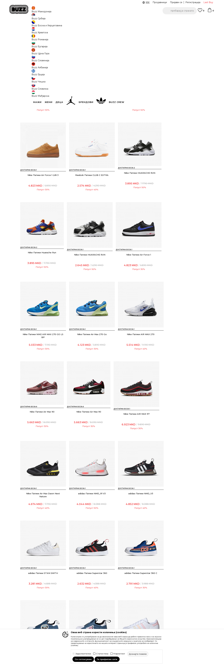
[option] (112, 20)
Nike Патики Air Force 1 (88, 116)
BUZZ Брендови (134, 600)
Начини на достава (66, 603)
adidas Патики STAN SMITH (135, 426)
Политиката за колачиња (104, 620)
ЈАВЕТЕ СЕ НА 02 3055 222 (72, 20)
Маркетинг (119, 654)
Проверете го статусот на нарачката (34, 601)
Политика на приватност (104, 608)
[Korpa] (210, 11)
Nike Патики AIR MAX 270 (182, 271)
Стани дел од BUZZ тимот (140, 618)
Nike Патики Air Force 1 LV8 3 (182, 116)
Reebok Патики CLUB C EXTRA (42, 193)
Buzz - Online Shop (29, 25)
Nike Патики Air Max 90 (42, 348)
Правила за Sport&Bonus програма (104, 602)
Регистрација (192, 2)
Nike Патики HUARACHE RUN (88, 193)
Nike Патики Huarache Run (135, 193)
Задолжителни (83, 654)
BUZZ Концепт (133, 596)
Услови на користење (102, 596)
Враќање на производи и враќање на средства (69, 609)
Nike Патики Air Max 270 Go (135, 271)
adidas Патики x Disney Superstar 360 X (135, 505)
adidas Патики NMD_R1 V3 (42, 426)
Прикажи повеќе (112, 540)
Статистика (102, 654)
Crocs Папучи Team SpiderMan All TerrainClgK (42, 117)
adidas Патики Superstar (182, 503)
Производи (45, 25)
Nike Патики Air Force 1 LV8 (135, 116)
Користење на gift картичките (100, 626)
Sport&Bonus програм (137, 613)
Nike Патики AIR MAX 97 (135, 348)
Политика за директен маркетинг (103, 614)
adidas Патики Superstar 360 (182, 426)
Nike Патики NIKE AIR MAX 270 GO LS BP (88, 272)
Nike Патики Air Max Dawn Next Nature (182, 350)
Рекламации (62, 619)
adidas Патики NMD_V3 (88, 426)
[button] (180, 10)
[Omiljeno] (201, 11)
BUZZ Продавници (136, 609)
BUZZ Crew (131, 605)
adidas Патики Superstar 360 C (42, 503)
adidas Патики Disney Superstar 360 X (89, 505)
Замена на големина (66, 615)
